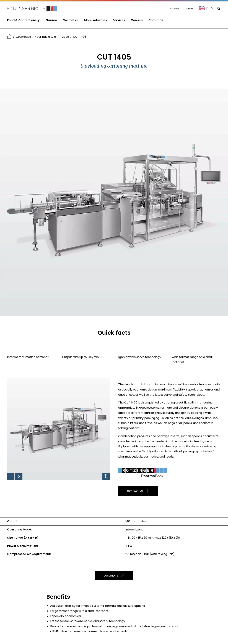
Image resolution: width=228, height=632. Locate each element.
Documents (114, 575)
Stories (175, 8)
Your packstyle (45, 37)
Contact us (138, 491)
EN (204, 8)
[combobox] (207, 8)
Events (190, 8)
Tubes (64, 37)
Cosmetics (23, 37)
